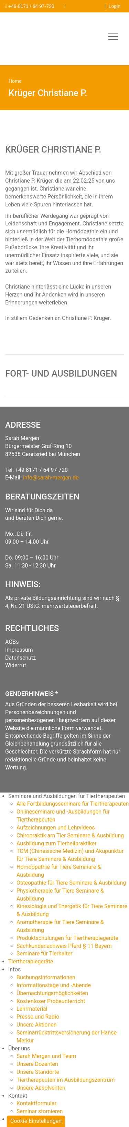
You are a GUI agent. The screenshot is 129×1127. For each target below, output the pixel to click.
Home (15, 81)
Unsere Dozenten (37, 1064)
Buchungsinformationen (46, 977)
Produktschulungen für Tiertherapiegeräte (67, 938)
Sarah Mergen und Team (46, 1056)
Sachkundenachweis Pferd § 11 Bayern (64, 946)
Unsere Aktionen (37, 1024)
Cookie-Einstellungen (36, 1121)
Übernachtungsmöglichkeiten (52, 993)
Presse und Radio (38, 1016)
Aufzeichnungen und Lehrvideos (56, 827)
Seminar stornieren (40, 1111)
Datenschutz (20, 657)
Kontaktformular (36, 1103)
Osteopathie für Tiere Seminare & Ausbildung (71, 883)
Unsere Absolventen (41, 1088)
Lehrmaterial (32, 1008)
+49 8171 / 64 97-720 (41, 470)
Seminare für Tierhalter (45, 953)
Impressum (19, 650)
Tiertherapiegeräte (30, 961)
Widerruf (15, 665)
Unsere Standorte (38, 1072)
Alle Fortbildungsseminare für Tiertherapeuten (73, 803)
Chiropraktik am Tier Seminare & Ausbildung (70, 835)
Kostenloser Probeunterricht (51, 1001)
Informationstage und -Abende (54, 985)
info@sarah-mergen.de (51, 477)
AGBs (12, 642)
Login (114, 6)
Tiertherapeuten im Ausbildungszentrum (66, 1080)
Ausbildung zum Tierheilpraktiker (57, 843)
